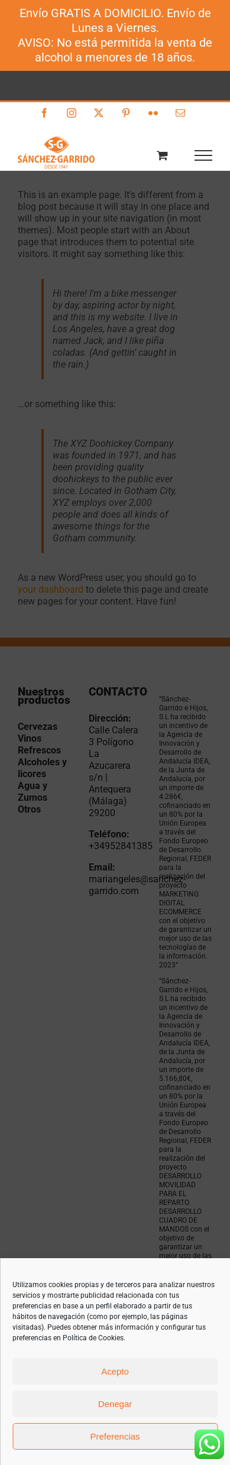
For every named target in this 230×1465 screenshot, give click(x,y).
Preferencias (115, 1436)
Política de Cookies (93, 1338)
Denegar (115, 1404)
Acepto (115, 1371)
